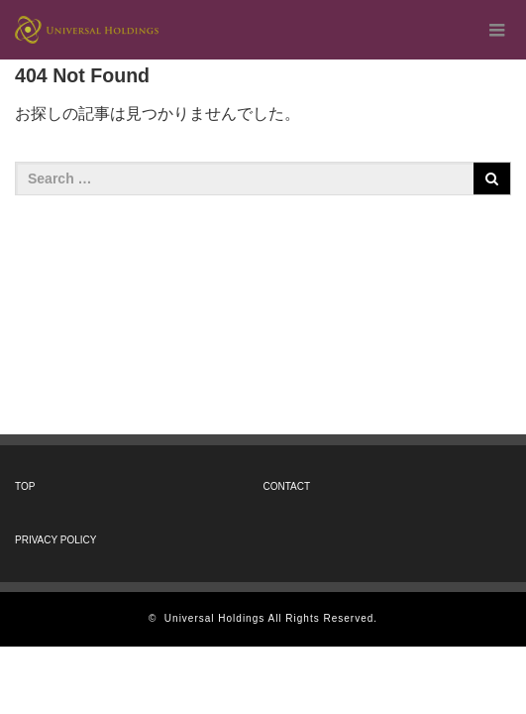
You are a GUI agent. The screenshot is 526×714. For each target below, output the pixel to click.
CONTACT (287, 486)
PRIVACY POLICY (55, 540)
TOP (25, 486)
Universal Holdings (214, 618)
